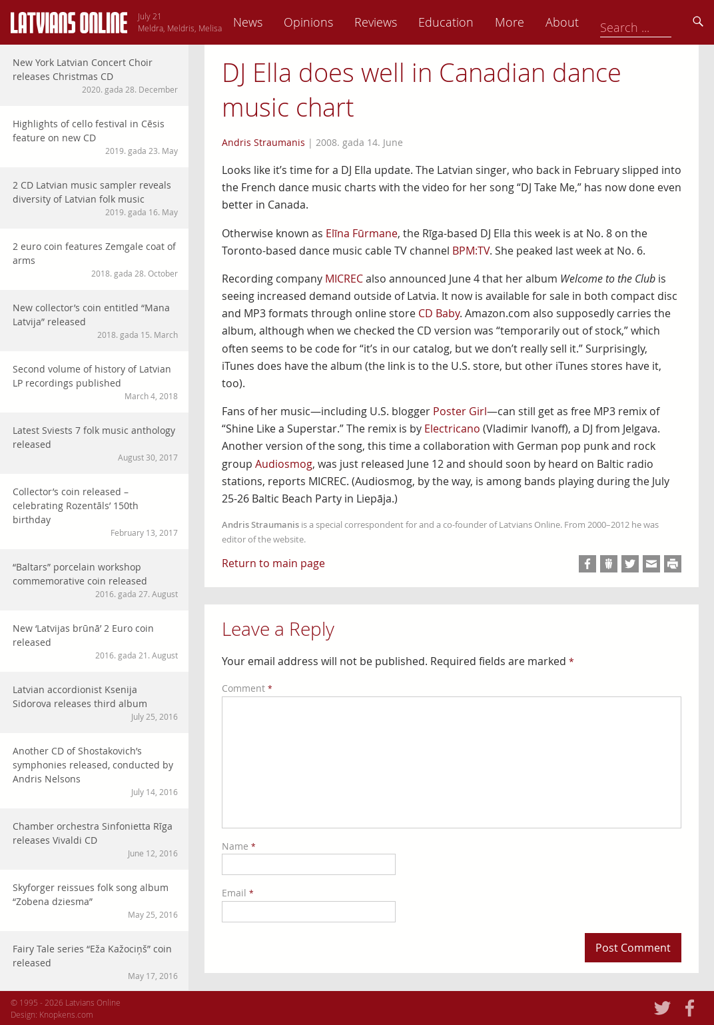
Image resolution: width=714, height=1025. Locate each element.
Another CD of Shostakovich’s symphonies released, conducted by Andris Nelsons (95, 771)
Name (239, 846)
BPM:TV (471, 250)
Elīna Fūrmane (362, 233)
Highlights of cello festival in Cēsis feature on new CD (95, 137)
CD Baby (439, 313)
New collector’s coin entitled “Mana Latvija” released (95, 321)
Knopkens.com (66, 1014)
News (340, 22)
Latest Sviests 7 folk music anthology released (95, 443)
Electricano (452, 428)
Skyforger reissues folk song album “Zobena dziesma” (95, 900)
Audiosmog (283, 464)
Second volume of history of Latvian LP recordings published (95, 382)
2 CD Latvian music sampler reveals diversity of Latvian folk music (95, 198)
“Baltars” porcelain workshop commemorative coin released (95, 580)
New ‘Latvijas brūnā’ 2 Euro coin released (95, 641)
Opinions (401, 22)
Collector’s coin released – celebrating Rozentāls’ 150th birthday (95, 511)
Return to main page (273, 563)
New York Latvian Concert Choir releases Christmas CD (95, 75)
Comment (247, 688)
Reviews (468, 22)
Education (538, 22)
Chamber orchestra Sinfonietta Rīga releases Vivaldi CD (95, 839)
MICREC (344, 278)
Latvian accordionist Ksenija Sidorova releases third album (95, 702)
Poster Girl (460, 411)
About (654, 22)
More (602, 22)
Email (238, 892)
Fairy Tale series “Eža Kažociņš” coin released (95, 962)
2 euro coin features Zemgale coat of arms (95, 259)
